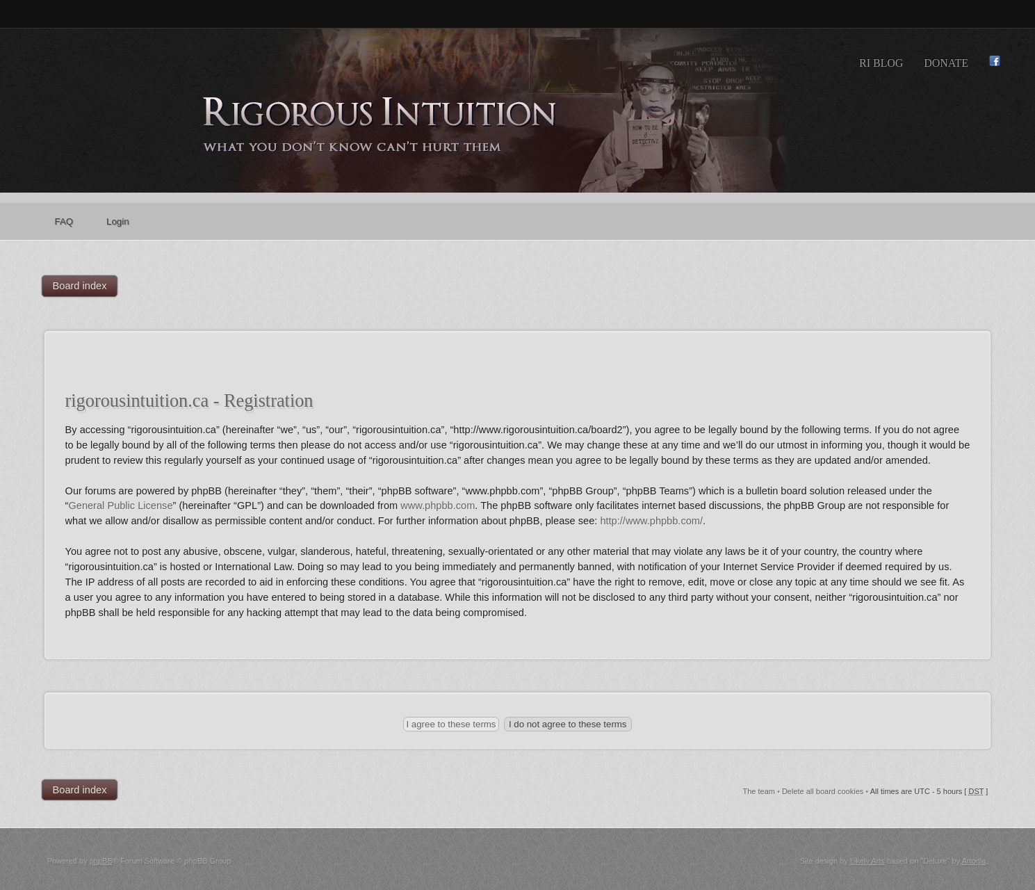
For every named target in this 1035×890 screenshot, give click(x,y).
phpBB (101, 861)
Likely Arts (867, 861)
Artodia (974, 861)
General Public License (120, 505)
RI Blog (881, 63)
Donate (946, 63)
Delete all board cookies (822, 791)
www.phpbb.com (437, 505)
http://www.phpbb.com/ (651, 520)
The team (758, 791)
